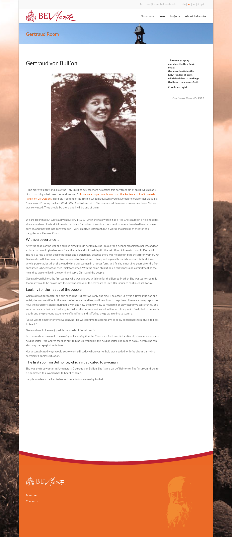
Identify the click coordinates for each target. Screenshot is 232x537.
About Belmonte (195, 16)
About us (31, 495)
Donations (147, 16)
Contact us (32, 501)
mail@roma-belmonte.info (161, 4)
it (198, 4)
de (183, 4)
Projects (175, 16)
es (194, 4)
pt (202, 4)
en (189, 4)
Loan (162, 16)
